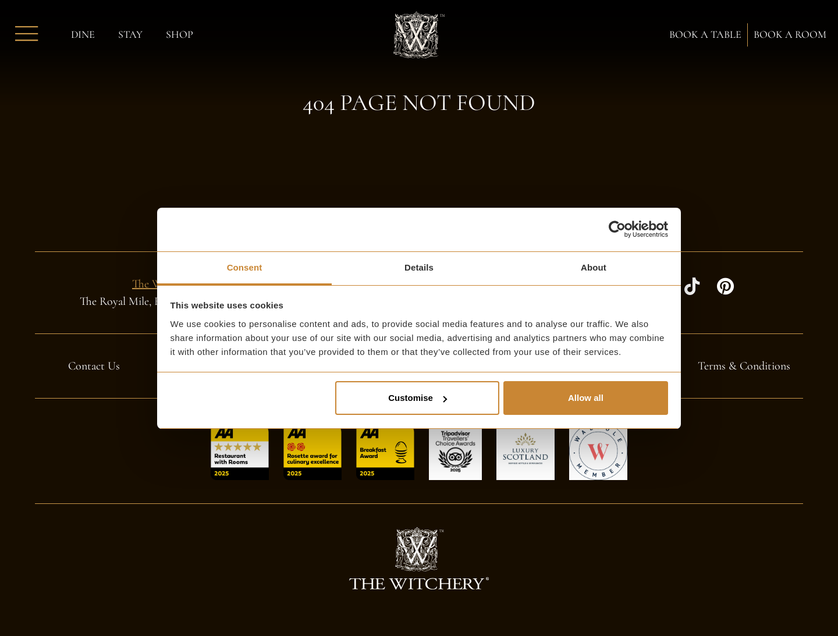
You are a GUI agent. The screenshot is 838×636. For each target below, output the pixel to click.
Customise (417, 398)
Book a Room (790, 35)
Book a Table (705, 35)
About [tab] (593, 267)
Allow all (585, 398)
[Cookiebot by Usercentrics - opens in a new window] (617, 229)
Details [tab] (419, 267)
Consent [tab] (244, 267)
